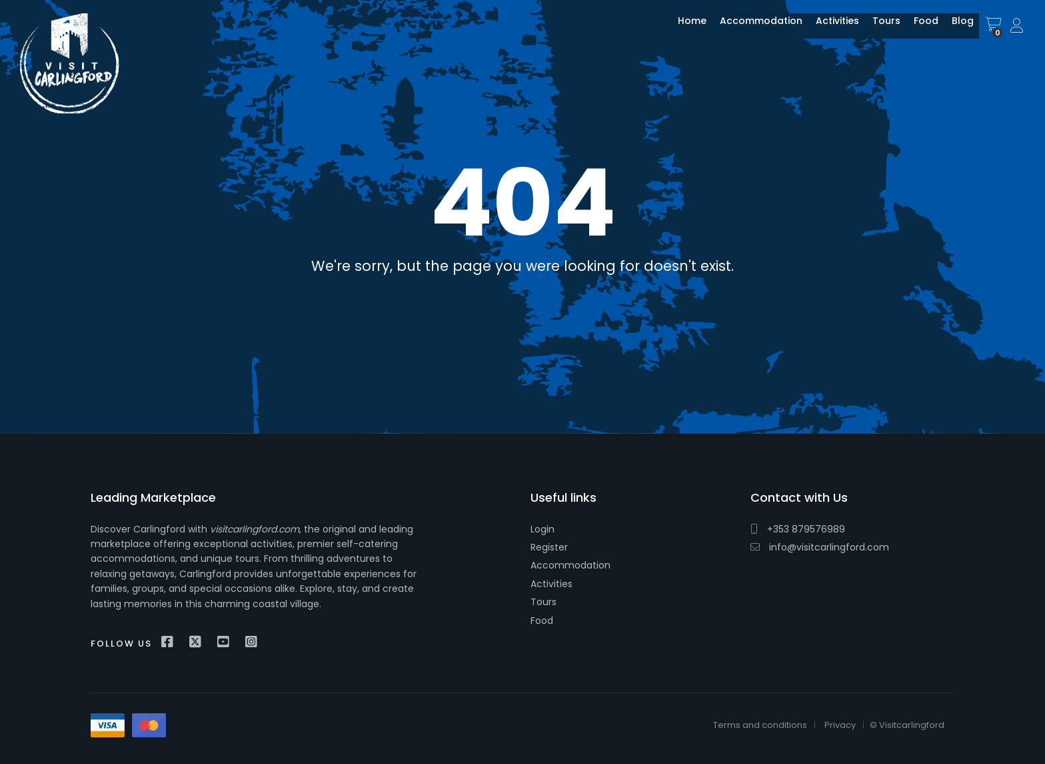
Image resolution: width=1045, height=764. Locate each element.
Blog (953, 28)
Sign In (1017, 26)
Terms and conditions (760, 725)
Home (682, 28)
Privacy (840, 725)
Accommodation (751, 28)
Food (916, 28)
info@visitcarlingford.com (819, 547)
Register (549, 547)
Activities (827, 28)
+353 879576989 (797, 529)
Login (542, 529)
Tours (876, 28)
